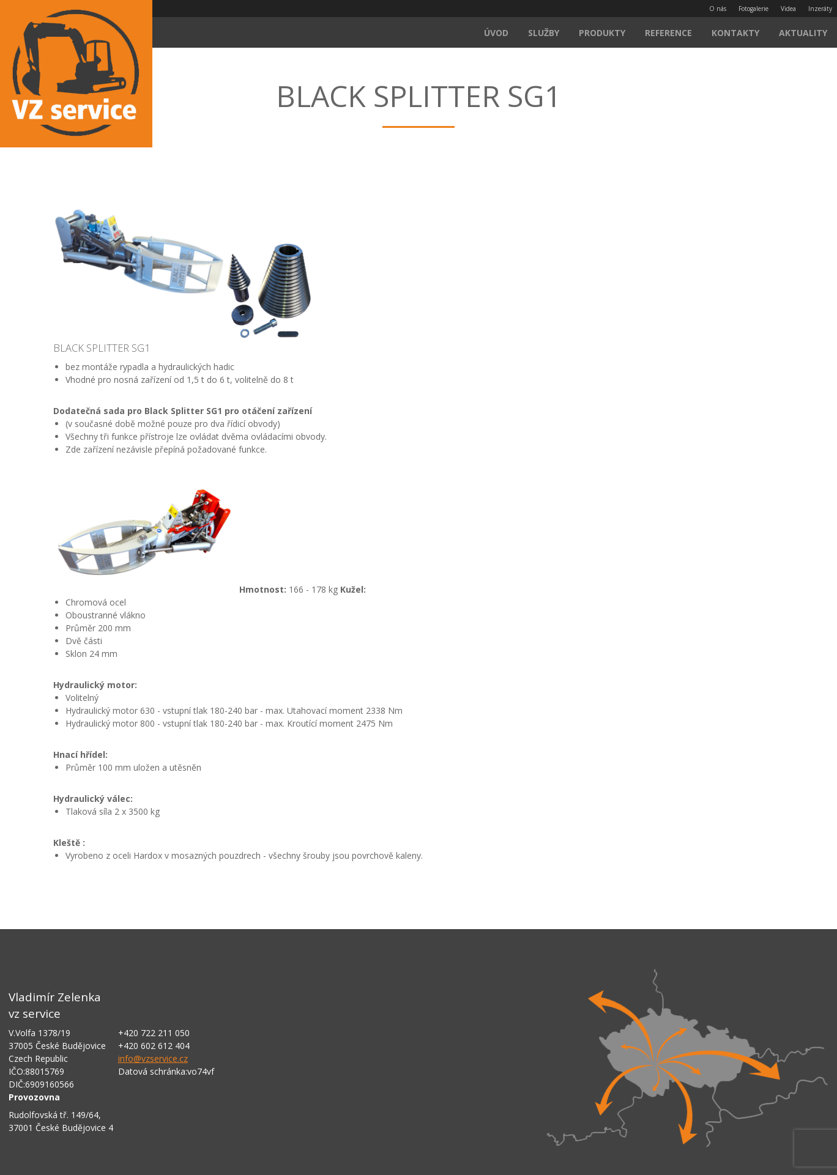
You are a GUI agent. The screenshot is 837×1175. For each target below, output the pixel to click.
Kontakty (735, 33)
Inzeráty (820, 8)
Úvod (496, 33)
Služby (543, 33)
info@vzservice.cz (153, 1058)
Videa (788, 8)
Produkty (602, 33)
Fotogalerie (753, 8)
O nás (717, 8)
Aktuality (803, 33)
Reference (668, 33)
